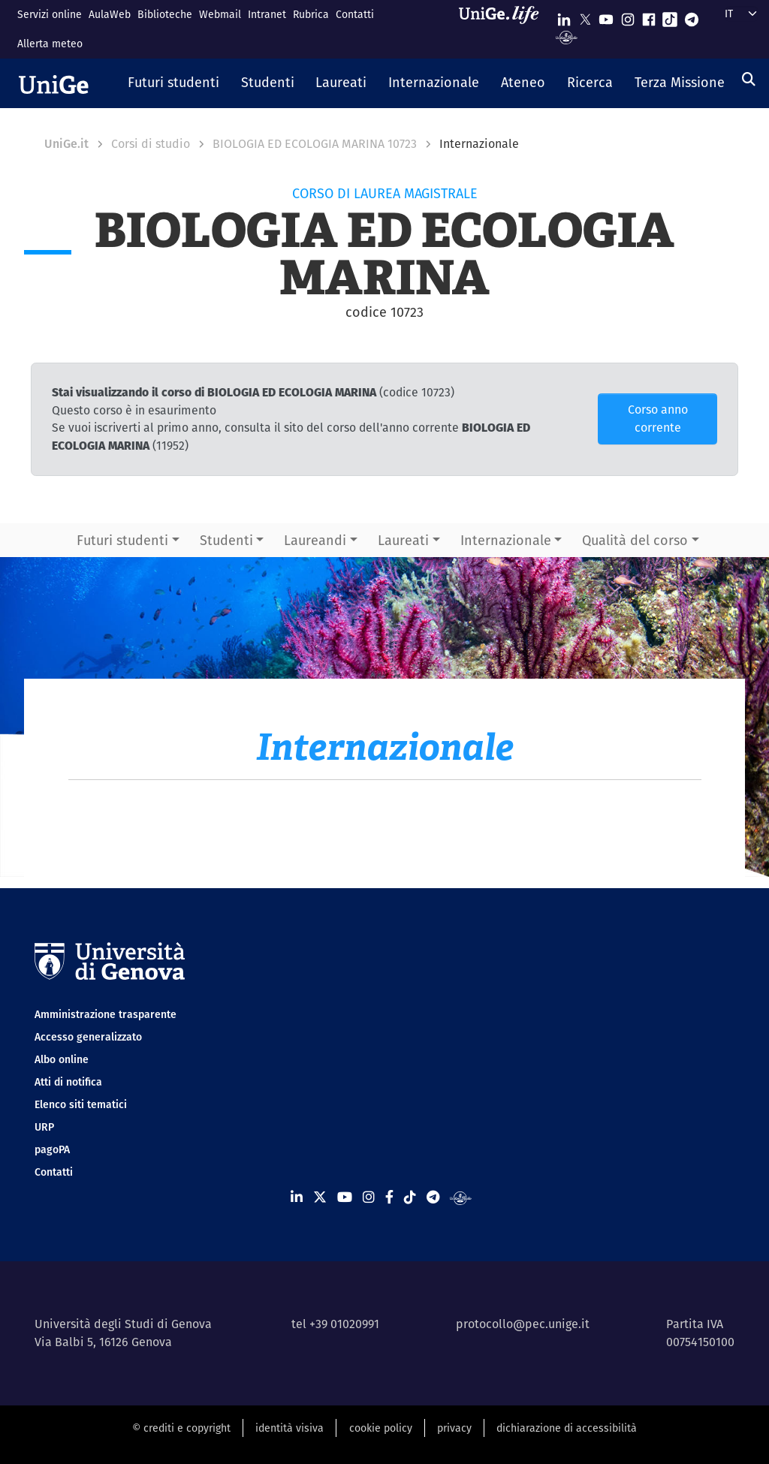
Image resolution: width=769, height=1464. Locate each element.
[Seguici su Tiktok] (670, 16)
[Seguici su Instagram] (628, 16)
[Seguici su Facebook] (649, 16)
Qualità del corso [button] (635, 540)
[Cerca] (748, 79)
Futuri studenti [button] (122, 540)
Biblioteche (164, 14)
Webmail (220, 14)
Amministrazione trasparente (105, 1014)
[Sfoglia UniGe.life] (504, 29)
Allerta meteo (50, 43)
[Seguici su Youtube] (606, 16)
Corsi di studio (150, 143)
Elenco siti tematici (81, 1104)
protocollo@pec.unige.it (523, 1324)
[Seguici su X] (585, 16)
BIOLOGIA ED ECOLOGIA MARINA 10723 (315, 143)
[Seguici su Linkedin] (564, 16)
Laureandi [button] (315, 540)
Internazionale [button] (505, 540)
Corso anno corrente (658, 418)
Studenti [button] (226, 540)
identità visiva (289, 1427)
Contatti (355, 14)
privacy (454, 1427)
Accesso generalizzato (88, 1036)
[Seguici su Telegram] (691, 16)
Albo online (62, 1059)
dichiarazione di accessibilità (566, 1427)
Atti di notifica (68, 1081)
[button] (174, 83)
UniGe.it (66, 143)
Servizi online (49, 14)
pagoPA (52, 1149)
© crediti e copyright (181, 1427)
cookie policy (380, 1427)
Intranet (267, 14)
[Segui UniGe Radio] (567, 36)
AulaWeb (110, 14)
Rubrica (311, 14)
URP (44, 1126)
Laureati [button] (403, 540)
